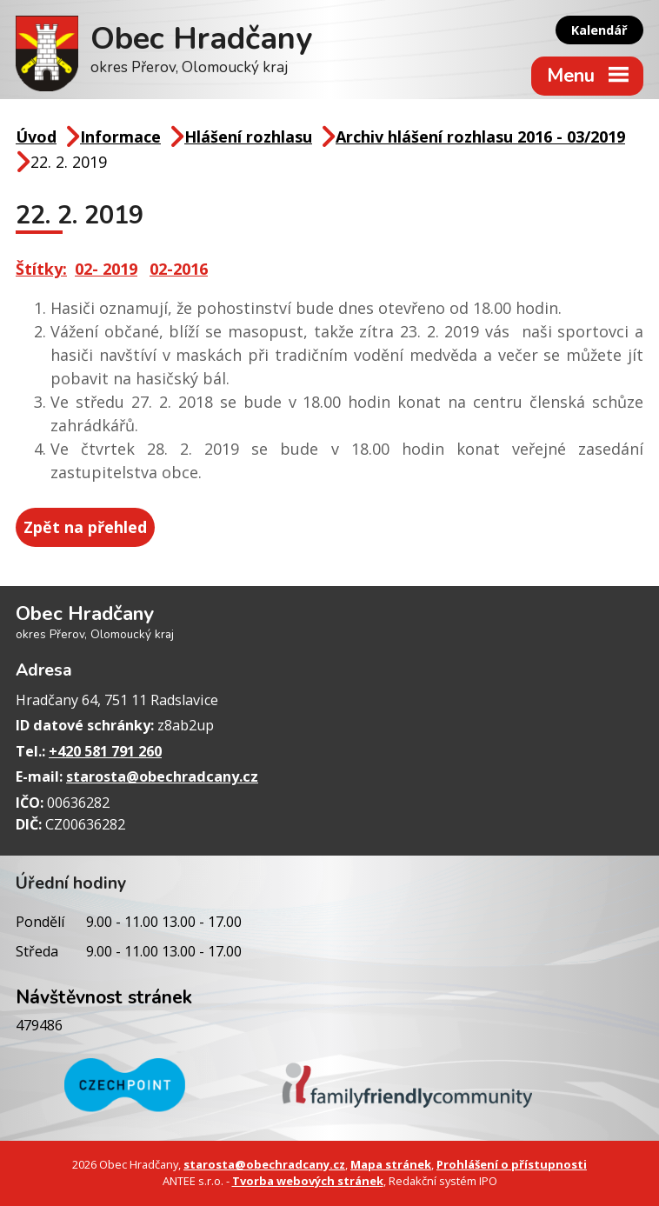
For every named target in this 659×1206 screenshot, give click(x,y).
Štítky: (41, 268)
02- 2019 (106, 268)
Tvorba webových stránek (307, 1181)
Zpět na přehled (85, 526)
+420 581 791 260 (105, 751)
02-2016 (179, 268)
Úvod (36, 136)
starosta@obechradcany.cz (162, 776)
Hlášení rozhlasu (248, 136)
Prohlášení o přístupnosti (511, 1164)
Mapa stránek (390, 1164)
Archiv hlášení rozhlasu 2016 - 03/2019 (480, 136)
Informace (120, 136)
